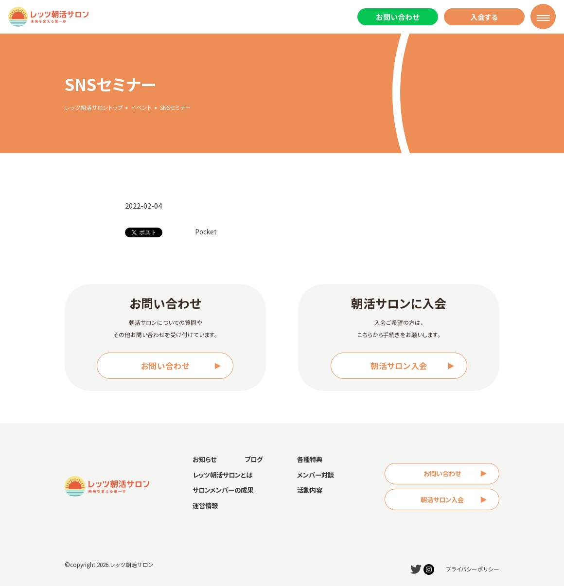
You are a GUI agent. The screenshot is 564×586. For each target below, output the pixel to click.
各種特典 (309, 459)
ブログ (254, 459)
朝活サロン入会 (398, 366)
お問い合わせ (397, 17)
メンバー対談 (315, 474)
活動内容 (309, 490)
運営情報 (205, 505)
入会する (484, 17)
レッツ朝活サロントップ (94, 108)
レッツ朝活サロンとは (222, 474)
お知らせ (204, 459)
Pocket (206, 232)
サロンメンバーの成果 (223, 490)
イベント (141, 108)
